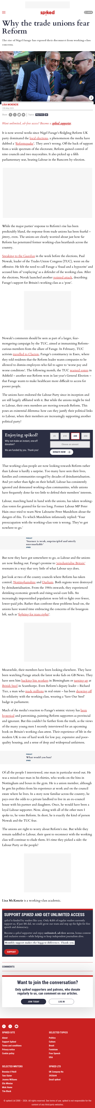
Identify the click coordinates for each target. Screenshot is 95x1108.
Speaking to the (18, 256)
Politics (40, 115)
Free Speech (54, 1053)
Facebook (4, 1026)
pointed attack (62, 277)
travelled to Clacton (26, 354)
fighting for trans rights (33, 614)
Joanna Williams (9, 1079)
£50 (85, 436)
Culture (52, 1041)
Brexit (51, 1045)
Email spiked (54, 1079)
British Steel (10, 686)
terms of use (55, 1100)
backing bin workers (34, 680)
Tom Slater (7, 1075)
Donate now (59, 452)
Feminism (53, 1049)
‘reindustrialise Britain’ (70, 563)
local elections (39, 138)
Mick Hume (7, 1087)
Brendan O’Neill (9, 1071)
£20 (75, 436)
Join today (33, 1001)
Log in (88, 12)
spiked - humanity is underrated (47, 12)
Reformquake (24, 143)
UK (46, 115)
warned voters (79, 370)
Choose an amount (70, 444)
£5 (54, 436)
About (5, 1038)
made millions (34, 691)
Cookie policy (8, 1053)
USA (51, 1057)
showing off (84, 691)
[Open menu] (3, 12)
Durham (47, 582)
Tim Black (6, 1091)
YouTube (16, 1026)
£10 (65, 436)
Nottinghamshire (24, 582)
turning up (81, 680)
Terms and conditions (12, 1045)
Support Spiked (9, 1041)
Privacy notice (8, 1049)
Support (11, 952)
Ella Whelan (7, 1083)
